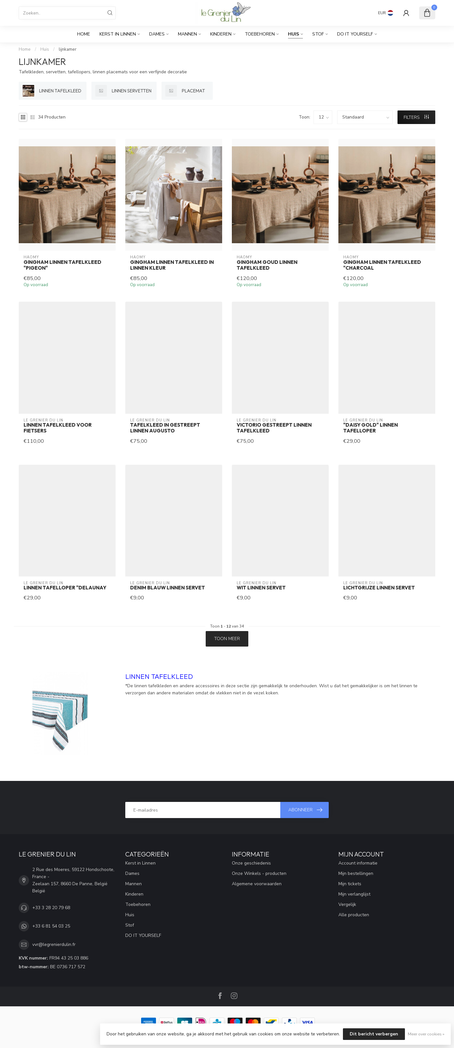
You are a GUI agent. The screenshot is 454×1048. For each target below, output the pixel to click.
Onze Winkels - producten (259, 873)
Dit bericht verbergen (374, 1034)
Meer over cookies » (426, 1034)
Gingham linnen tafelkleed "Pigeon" (62, 265)
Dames (157, 34)
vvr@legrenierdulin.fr (54, 944)
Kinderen (221, 34)
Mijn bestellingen (355, 873)
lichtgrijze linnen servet (379, 588)
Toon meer (227, 639)
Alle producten (353, 915)
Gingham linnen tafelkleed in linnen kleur (172, 265)
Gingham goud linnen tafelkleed (267, 265)
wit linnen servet (261, 588)
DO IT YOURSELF (355, 34)
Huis (293, 34)
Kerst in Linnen (117, 34)
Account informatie (357, 863)
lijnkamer (68, 49)
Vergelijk (347, 904)
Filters (416, 117)
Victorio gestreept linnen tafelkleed (274, 428)
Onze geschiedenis (251, 863)
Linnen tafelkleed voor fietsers (58, 428)
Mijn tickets (349, 884)
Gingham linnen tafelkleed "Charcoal (382, 265)
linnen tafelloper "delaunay (65, 588)
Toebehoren (260, 34)
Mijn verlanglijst (354, 894)
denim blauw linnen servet (167, 588)
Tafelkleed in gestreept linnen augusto (165, 428)
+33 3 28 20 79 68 (51, 908)
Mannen (187, 34)
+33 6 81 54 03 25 (51, 926)
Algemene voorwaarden (257, 884)
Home (83, 34)
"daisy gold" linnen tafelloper (370, 428)
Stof (318, 34)
